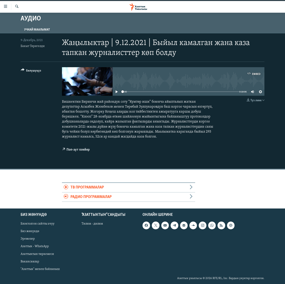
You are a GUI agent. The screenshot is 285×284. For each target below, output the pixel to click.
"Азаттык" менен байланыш (40, 269)
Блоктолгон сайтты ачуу (37, 223)
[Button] (31, 71)
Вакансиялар (30, 261)
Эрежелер (28, 239)
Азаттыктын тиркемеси (37, 254)
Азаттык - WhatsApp (35, 246)
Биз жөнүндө (30, 231)
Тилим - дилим (92, 223)
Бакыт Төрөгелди (33, 46)
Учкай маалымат (37, 29)
